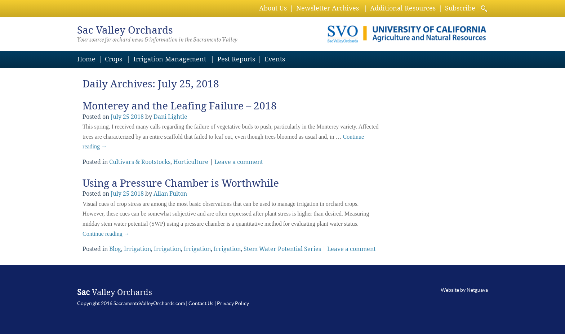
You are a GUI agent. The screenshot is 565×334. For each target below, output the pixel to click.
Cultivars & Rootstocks (139, 162)
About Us (273, 8)
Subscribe (460, 8)
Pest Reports (236, 59)
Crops (113, 59)
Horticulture (190, 162)
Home (86, 59)
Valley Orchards (125, 30)
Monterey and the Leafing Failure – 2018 (180, 106)
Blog (115, 249)
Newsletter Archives (327, 8)
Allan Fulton (170, 194)
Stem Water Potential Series (282, 249)
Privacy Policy (233, 303)
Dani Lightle (170, 117)
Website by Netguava (464, 290)
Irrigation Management (169, 59)
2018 (137, 117)
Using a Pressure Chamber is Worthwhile (181, 183)
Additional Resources (403, 8)
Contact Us (200, 303)
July (116, 117)
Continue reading (106, 234)
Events (274, 59)
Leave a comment (238, 162)
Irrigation (137, 249)
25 (126, 117)
